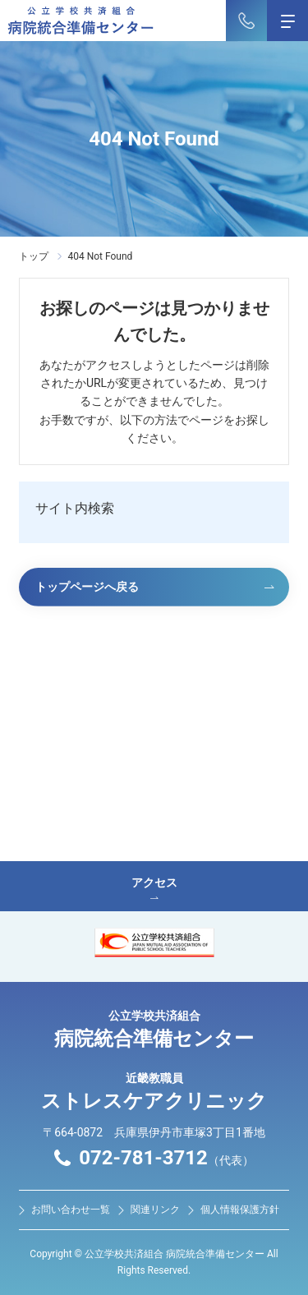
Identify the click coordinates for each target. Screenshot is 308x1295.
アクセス (154, 887)
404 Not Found (99, 256)
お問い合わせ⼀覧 (70, 1209)
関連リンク (155, 1209)
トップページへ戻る (87, 586)
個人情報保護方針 (239, 1209)
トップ (33, 256)
